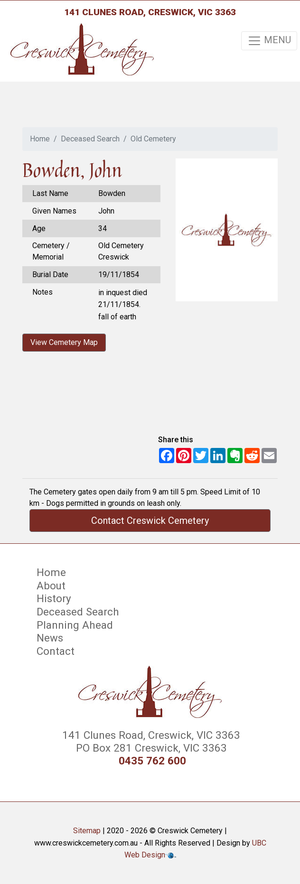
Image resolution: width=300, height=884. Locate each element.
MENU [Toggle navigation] (269, 41)
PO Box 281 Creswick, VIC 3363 (150, 748)
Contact (56, 651)
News (50, 638)
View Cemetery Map (64, 342)
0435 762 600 (152, 761)
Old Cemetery (153, 138)
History (54, 598)
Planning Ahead (75, 625)
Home (40, 138)
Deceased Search (90, 138)
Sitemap (87, 830)
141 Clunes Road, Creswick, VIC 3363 (150, 12)
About (51, 585)
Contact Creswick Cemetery (150, 520)
